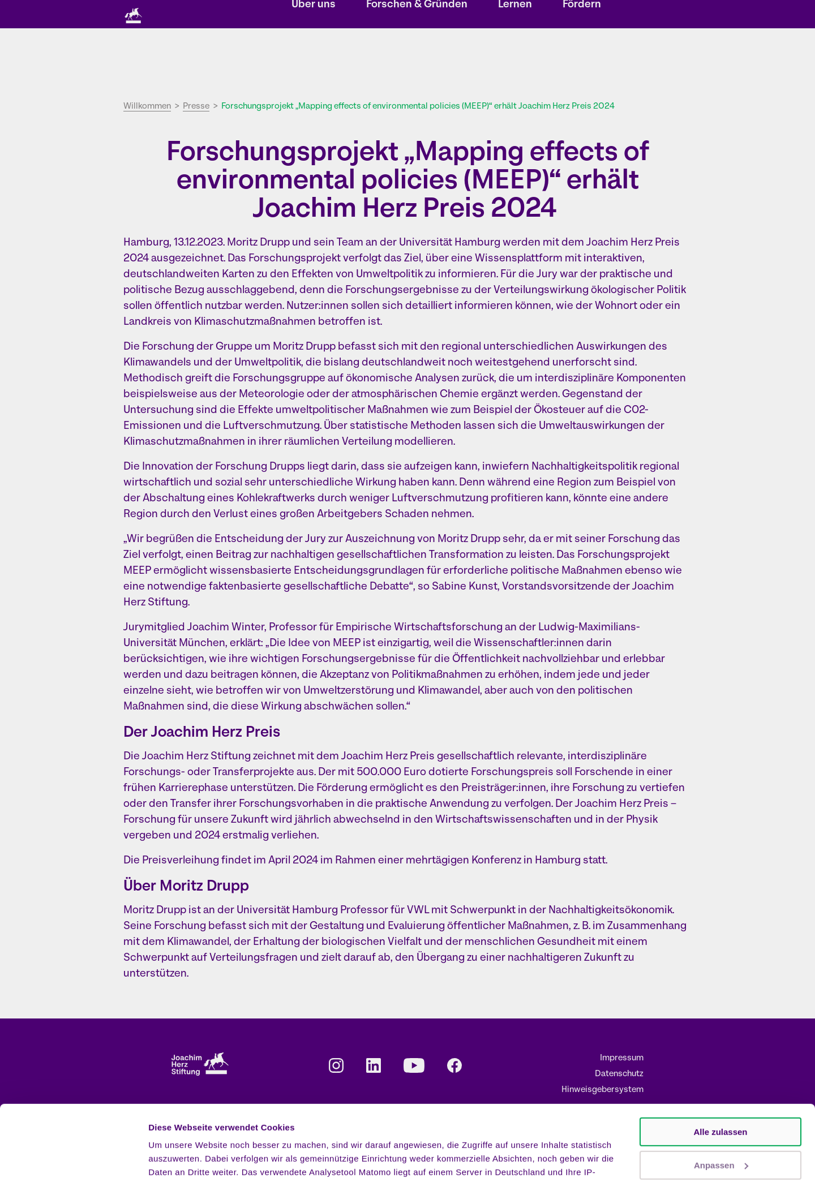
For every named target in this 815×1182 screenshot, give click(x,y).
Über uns (313, 59)
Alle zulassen (720, 1061)
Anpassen (721, 1094)
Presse (549, 15)
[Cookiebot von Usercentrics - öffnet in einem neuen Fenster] (73, 1159)
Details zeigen (176, 1159)
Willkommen (147, 106)
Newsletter (421, 15)
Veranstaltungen (361, 15)
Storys (308, 15)
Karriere (508, 15)
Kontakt (467, 15)
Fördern (582, 59)
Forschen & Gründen (416, 59)
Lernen (515, 59)
